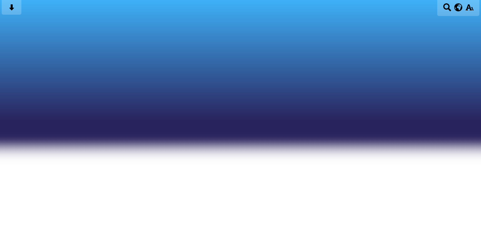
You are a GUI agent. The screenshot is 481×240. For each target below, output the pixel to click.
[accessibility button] (469, 9)
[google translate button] (458, 7)
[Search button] (447, 9)
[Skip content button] (11, 9)
